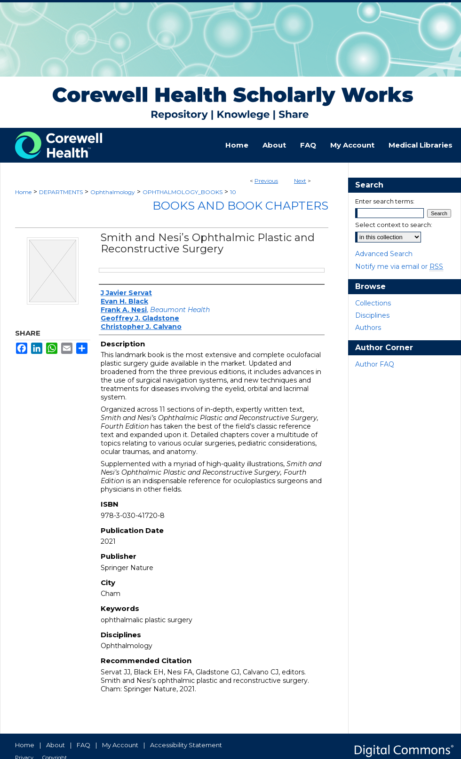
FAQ (83, 745)
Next (300, 180)
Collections (373, 303)
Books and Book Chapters (240, 205)
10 (233, 192)
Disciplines (372, 315)
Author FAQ (374, 364)
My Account (120, 745)
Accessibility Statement (186, 745)
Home (23, 192)
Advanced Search (384, 254)
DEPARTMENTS (61, 192)
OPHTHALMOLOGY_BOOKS (183, 192)
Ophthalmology (112, 192)
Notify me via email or (399, 266)
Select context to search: (393, 224)
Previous (266, 180)
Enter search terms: (384, 201)
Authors (368, 327)
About (55, 745)
